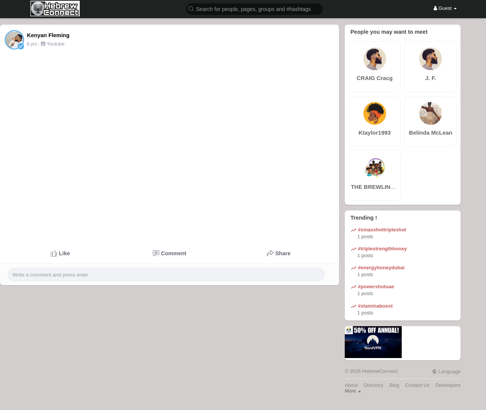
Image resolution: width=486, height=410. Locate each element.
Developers (448, 385)
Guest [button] (445, 8)
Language (446, 371)
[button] (254, 8)
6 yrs (32, 44)
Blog (394, 385)
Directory (373, 385)
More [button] (353, 391)
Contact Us (417, 385)
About (351, 385)
